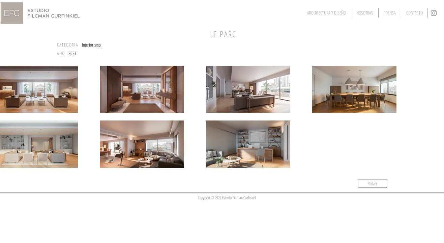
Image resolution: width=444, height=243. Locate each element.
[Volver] (372, 183)
